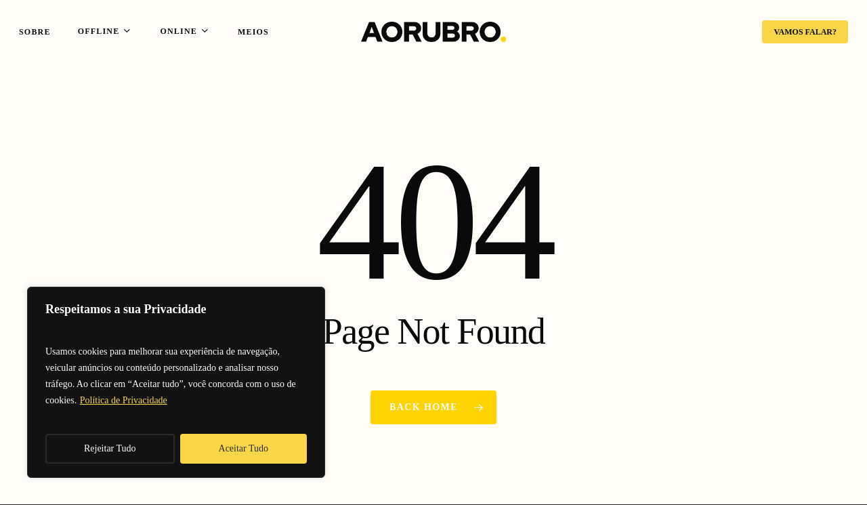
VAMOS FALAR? (805, 32)
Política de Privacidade (123, 400)
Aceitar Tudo (244, 448)
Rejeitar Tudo (110, 448)
